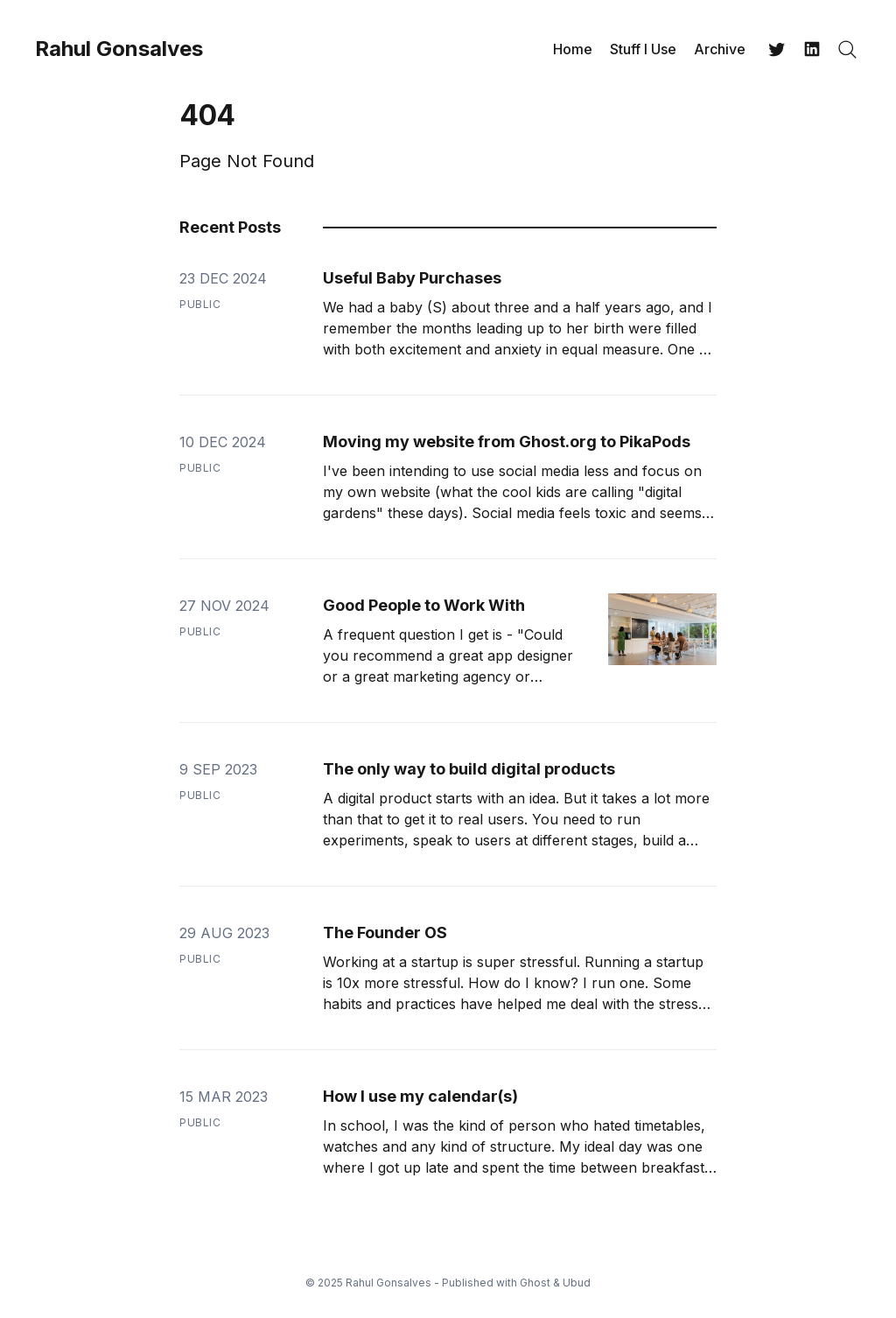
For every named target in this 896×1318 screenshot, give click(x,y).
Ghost (535, 1282)
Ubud (577, 1282)
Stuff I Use (643, 49)
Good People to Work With (424, 605)
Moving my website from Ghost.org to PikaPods (506, 441)
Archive (720, 49)
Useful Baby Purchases (412, 278)
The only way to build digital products (469, 769)
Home (572, 49)
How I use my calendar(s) (420, 1096)
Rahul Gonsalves (119, 49)
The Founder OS (385, 932)
